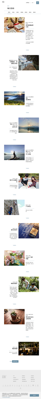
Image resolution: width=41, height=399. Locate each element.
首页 (8, 5)
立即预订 (27, 2)
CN (33, 2)
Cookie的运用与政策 (6, 397)
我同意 (34, 395)
